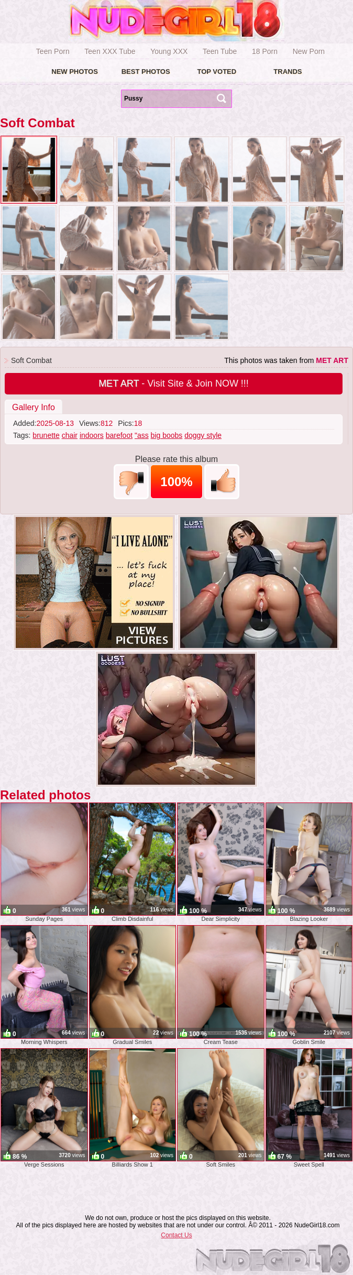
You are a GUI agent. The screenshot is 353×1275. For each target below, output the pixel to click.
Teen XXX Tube (109, 51)
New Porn (309, 51)
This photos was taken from (286, 360)
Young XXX (168, 51)
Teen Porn (53, 51)
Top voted (216, 71)
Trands (287, 71)
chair (70, 435)
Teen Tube (220, 51)
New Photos (74, 71)
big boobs (167, 435)
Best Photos (146, 71)
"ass (142, 435)
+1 (221, 481)
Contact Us (176, 1235)
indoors (92, 435)
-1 (131, 481)
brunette (45, 435)
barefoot (119, 435)
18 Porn (265, 51)
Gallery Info (33, 407)
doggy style (203, 435)
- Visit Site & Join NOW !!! (173, 383)
